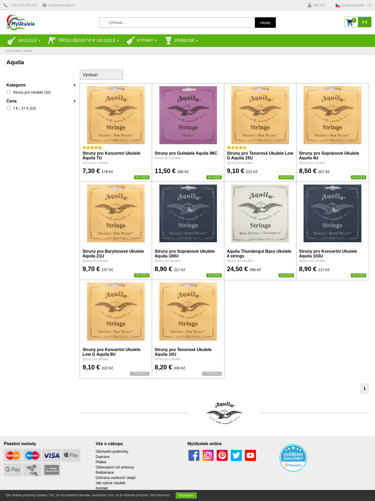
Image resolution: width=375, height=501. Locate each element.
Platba (101, 462)
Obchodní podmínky (112, 451)
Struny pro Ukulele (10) (32, 92)
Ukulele (22, 40)
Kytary (140, 40)
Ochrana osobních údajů (116, 478)
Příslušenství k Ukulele (82, 40)
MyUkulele (13, 51)
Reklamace (105, 472)
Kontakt (102, 488)
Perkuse (179, 40)
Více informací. (160, 495)
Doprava (102, 457)
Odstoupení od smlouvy (115, 467)
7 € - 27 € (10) (24, 108)
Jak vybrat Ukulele (110, 483)
